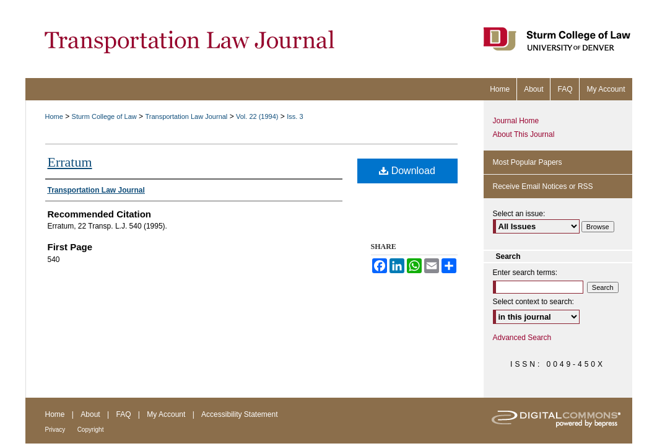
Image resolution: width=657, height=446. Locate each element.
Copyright (90, 429)
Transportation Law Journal (186, 116)
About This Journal (524, 134)
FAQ (123, 414)
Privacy (55, 429)
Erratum (70, 162)
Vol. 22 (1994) (257, 116)
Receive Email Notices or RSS (543, 186)
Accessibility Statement (239, 414)
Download (407, 170)
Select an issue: (519, 213)
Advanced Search (522, 337)
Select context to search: (533, 301)
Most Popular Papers (527, 162)
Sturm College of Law (104, 116)
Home (54, 116)
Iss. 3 (295, 116)
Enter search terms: (525, 272)
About (90, 414)
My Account (166, 414)
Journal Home (516, 120)
